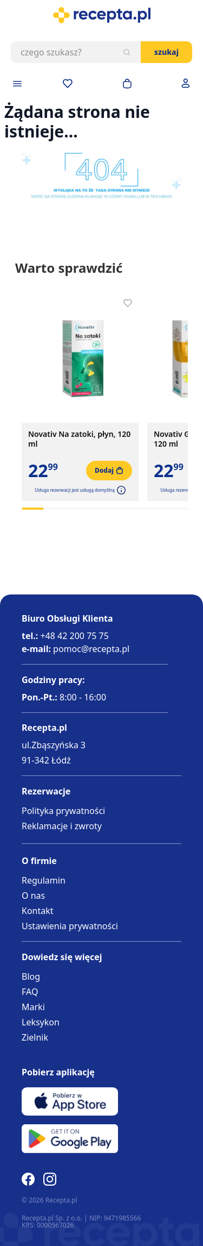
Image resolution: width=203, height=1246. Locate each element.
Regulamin (44, 880)
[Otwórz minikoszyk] (127, 83)
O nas (33, 895)
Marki (33, 1007)
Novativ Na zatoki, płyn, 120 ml (79, 439)
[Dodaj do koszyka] (109, 470)
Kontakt (38, 911)
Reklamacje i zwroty (62, 826)
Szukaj (166, 52)
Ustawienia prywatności (70, 926)
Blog (31, 976)
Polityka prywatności (63, 811)
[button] (120, 490)
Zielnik (35, 1037)
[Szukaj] (126, 52)
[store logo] (101, 15)
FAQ (30, 992)
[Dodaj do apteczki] (127, 303)
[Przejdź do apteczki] (68, 84)
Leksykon (41, 1022)
